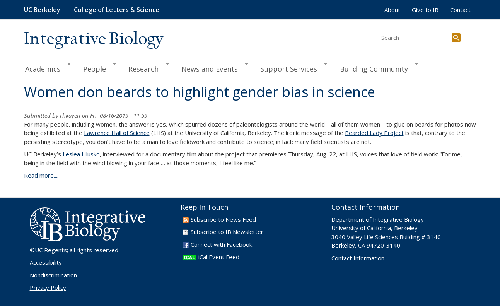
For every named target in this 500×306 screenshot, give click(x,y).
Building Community (375, 68)
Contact (460, 10)
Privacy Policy (48, 287)
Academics (47, 68)
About (392, 10)
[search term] (415, 37)
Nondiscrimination (53, 275)
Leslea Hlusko (81, 154)
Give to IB (425, 10)
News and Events (211, 68)
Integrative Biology (93, 39)
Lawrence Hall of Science (117, 133)
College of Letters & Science (116, 9)
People (96, 68)
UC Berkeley (42, 9)
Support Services (290, 68)
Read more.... (41, 175)
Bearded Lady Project (374, 133)
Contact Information (357, 258)
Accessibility (46, 262)
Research (145, 68)
